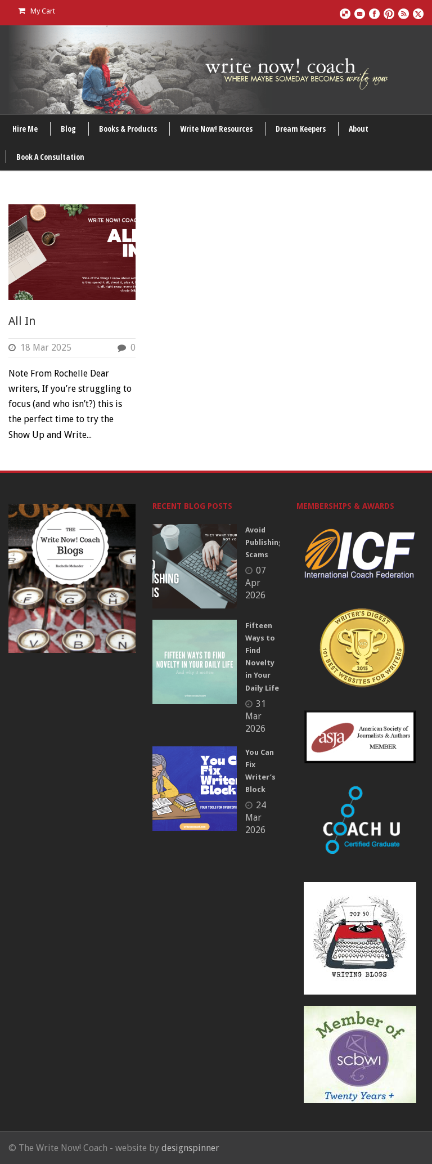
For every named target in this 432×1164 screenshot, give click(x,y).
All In (21, 321)
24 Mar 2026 (255, 817)
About (358, 128)
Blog (68, 128)
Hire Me (25, 128)
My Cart (36, 11)
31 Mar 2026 (255, 716)
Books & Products (128, 128)
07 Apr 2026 (255, 583)
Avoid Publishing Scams (264, 542)
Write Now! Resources (216, 128)
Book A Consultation (50, 156)
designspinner (190, 1148)
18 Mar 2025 (45, 347)
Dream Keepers (301, 128)
